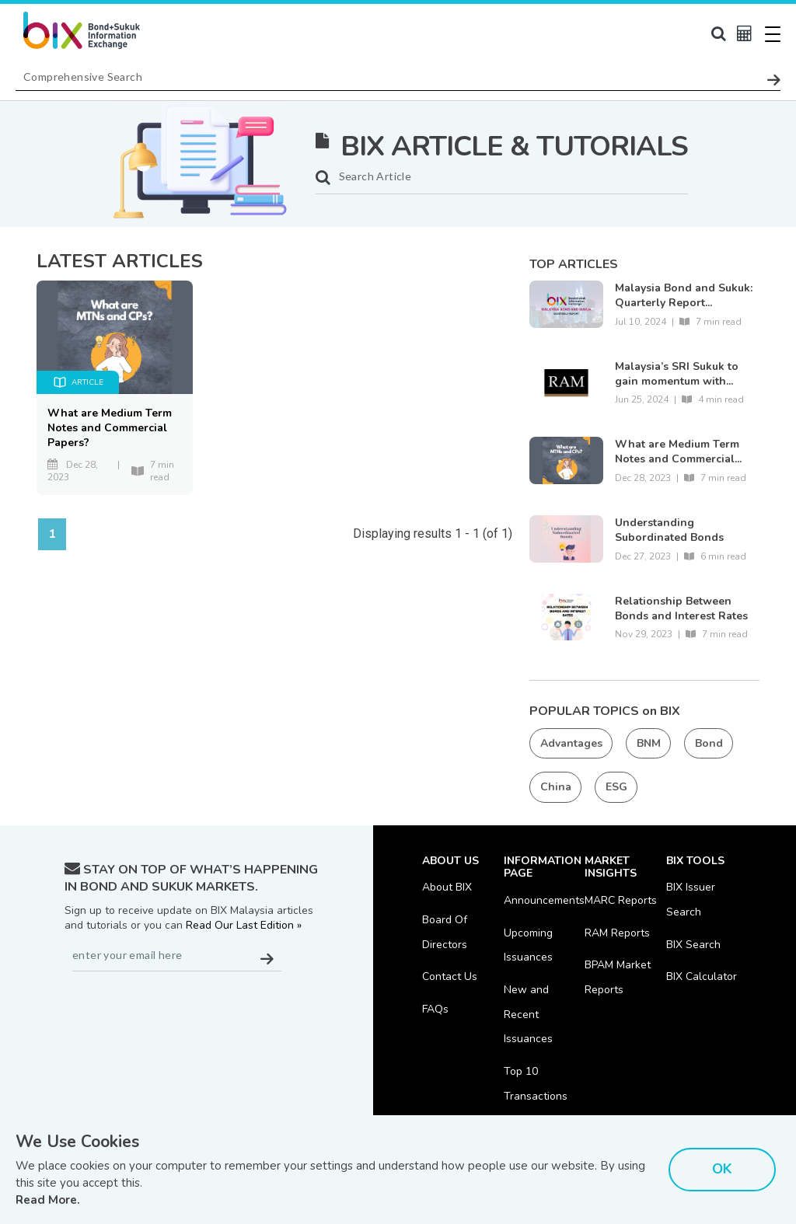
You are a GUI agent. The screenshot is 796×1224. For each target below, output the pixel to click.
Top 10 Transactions (535, 1085)
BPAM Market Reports (618, 978)
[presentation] (183, 1009)
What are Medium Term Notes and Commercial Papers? (109, 428)
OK (722, 1168)
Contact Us (449, 977)
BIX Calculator (701, 977)
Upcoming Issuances (528, 945)
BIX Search (693, 944)
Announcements (544, 900)
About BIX (447, 887)
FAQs (435, 1010)
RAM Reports (617, 933)
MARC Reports (621, 900)
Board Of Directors (444, 932)
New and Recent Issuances (528, 1015)
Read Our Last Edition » (244, 925)
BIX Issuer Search (690, 899)
